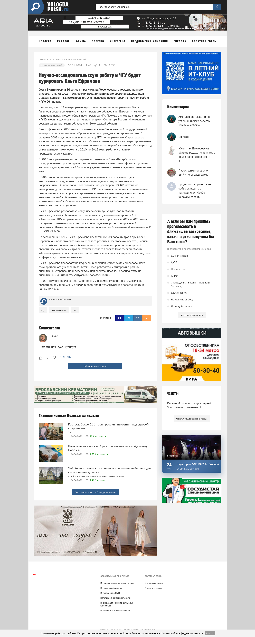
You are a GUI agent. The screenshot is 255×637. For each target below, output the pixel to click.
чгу (42, 310)
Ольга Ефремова (59, 310)
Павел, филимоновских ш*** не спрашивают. (193, 172)
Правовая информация (111, 588)
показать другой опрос (192, 315)
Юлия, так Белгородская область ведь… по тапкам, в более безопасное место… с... (196, 155)
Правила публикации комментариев (117, 583)
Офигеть (183, 136)
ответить (65, 357)
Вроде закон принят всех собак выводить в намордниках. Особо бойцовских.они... (194, 190)
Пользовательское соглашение (115, 611)
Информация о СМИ (110, 593)
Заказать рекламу (153, 588)
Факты (172, 393)
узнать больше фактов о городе (191, 418)
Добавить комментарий (95, 366)
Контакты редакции (154, 583)
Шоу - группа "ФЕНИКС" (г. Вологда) (198, 464)
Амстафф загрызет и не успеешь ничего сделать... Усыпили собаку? (195, 121)
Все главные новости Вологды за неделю (95, 492)
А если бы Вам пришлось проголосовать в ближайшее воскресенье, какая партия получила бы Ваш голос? (190, 231)
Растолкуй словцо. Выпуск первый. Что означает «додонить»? (189, 405)
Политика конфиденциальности (115, 598)
